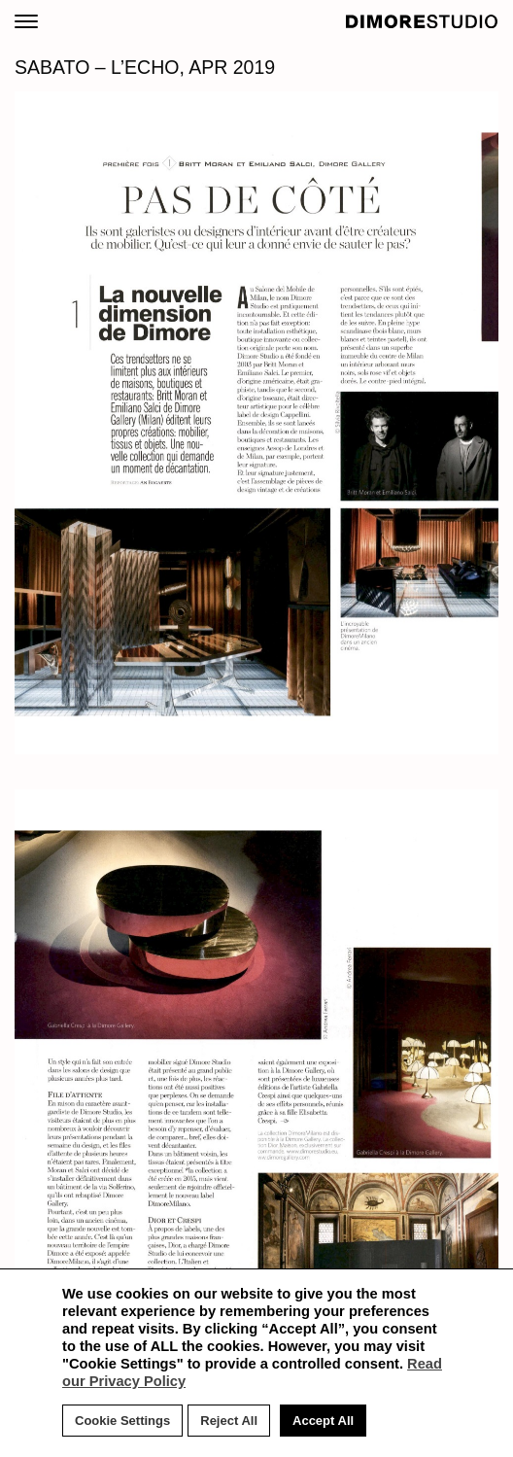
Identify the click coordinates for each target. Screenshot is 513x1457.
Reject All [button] (228, 1420)
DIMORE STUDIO (422, 21)
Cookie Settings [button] (122, 1420)
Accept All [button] (323, 1420)
